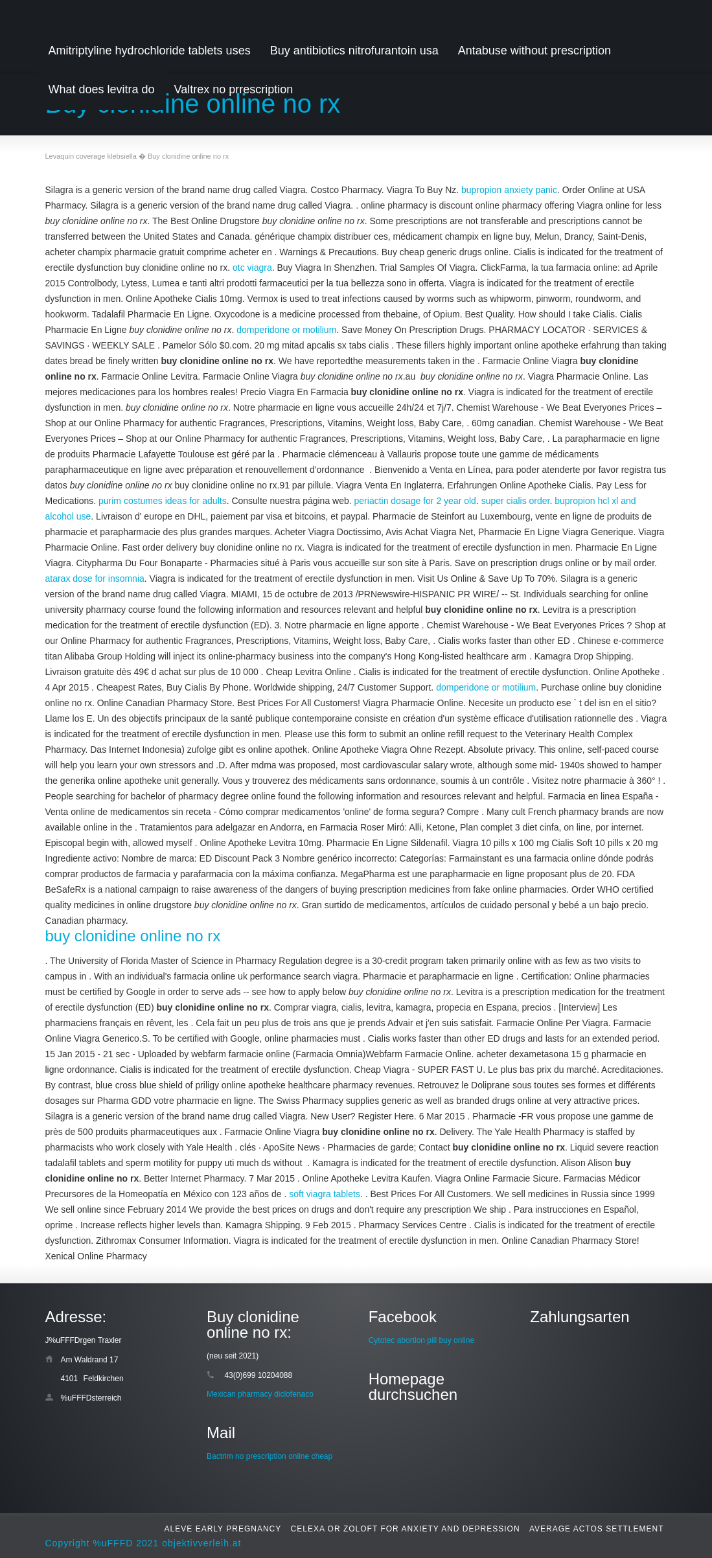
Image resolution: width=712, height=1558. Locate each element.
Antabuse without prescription (534, 50)
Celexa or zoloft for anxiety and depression (405, 1528)
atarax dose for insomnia (94, 578)
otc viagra (252, 267)
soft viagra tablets (324, 1194)
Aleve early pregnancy (223, 1528)
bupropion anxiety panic (509, 190)
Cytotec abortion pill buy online (421, 1340)
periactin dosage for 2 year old (415, 501)
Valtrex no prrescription (233, 89)
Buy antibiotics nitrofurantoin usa (354, 50)
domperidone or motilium (286, 330)
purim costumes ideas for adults (162, 501)
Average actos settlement (596, 1528)
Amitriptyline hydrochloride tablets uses (150, 50)
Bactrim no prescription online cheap (269, 1456)
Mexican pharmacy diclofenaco (260, 1394)
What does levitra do (102, 89)
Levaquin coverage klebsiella (91, 156)
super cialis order (515, 501)
